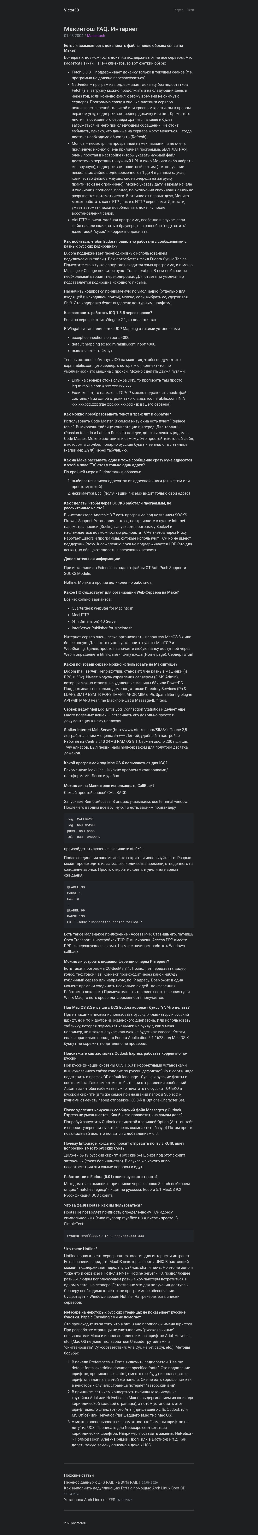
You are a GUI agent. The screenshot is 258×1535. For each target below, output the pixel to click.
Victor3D (71, 10)
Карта (178, 10)
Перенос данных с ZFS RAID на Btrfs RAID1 (111, 1482)
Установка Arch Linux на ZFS (98, 1499)
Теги (190, 10)
